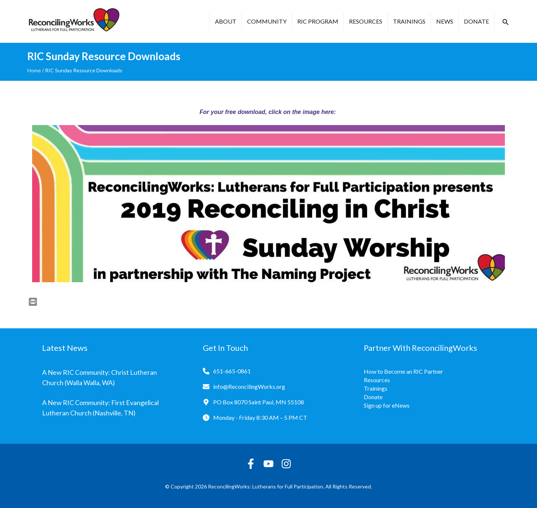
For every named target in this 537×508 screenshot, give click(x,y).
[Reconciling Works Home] (73, 21)
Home (34, 70)
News (444, 21)
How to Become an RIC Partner (403, 371)
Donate (476, 21)
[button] (505, 22)
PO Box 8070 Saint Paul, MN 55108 (258, 401)
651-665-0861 (232, 370)
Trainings (409, 21)
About (225, 21)
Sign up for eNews (387, 405)
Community (267, 21)
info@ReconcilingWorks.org (249, 386)
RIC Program (317, 21)
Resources (365, 21)
